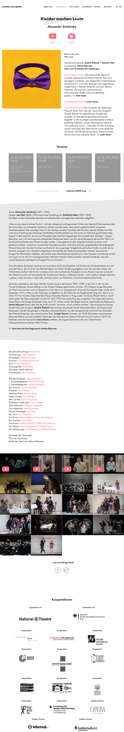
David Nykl (27, 419)
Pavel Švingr (29, 396)
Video (52, 42)
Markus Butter (30, 393)
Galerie (71, 42)
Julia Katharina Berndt (28, 360)
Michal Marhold (35, 384)
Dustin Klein (27, 366)
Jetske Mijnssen (28, 354)
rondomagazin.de (72, 74)
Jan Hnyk (31, 410)
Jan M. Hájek (36, 402)
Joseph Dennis (33, 378)
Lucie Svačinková (45, 416)
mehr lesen (81, 95)
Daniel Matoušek (36, 381)
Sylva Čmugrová (29, 399)
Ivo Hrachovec (24, 413)
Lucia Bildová (31, 428)
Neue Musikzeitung (73, 107)
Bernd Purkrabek (22, 363)
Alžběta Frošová (48, 428)
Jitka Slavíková (28, 372)
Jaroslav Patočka (29, 387)
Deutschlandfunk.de (73, 101)
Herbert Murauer (28, 357)
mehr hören (92, 101)
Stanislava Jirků (31, 408)
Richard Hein (35, 351)
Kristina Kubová (27, 422)
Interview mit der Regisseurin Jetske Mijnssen (34, 328)
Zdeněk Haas (45, 425)
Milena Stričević (26, 416)
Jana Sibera (24, 390)
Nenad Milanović (28, 425)
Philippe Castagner (33, 405)
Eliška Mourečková (46, 422)
